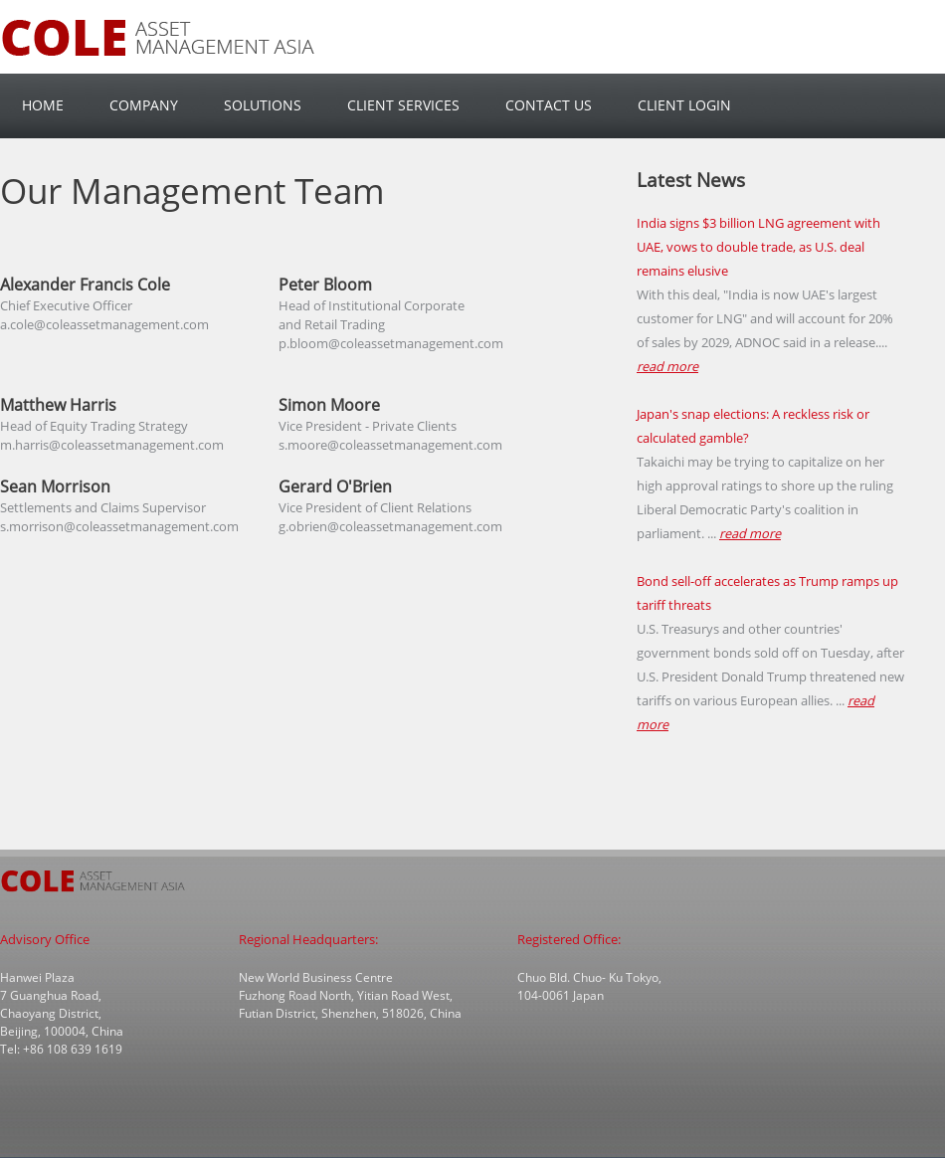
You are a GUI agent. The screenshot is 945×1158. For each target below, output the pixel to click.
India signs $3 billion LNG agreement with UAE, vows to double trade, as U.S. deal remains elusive (758, 247)
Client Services (403, 105)
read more (667, 366)
